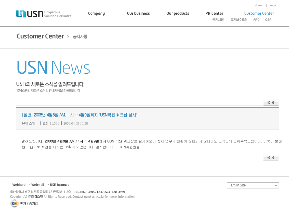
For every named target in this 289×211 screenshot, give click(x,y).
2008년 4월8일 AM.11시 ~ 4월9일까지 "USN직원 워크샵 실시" (85, 115)
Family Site (237, 185)
